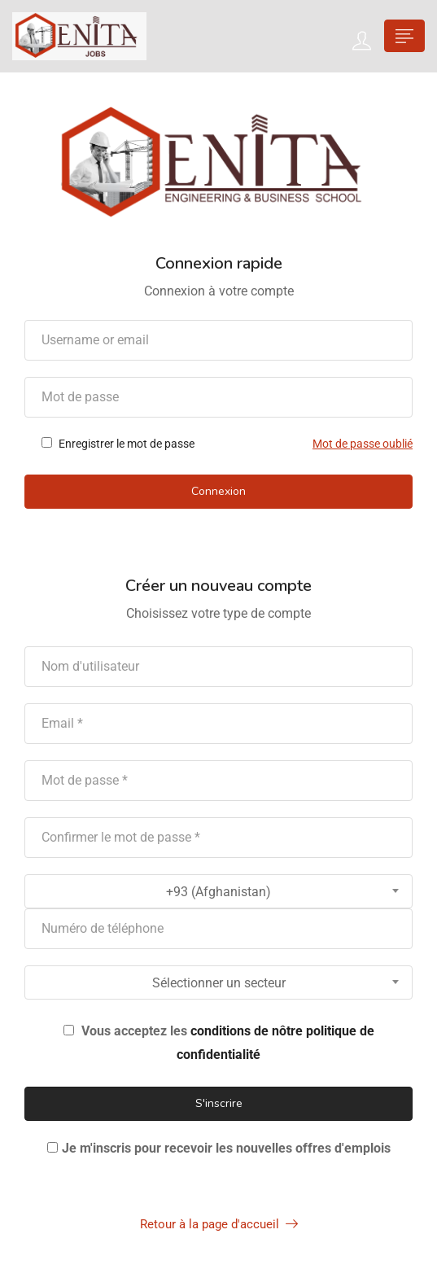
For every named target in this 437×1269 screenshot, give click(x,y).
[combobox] (218, 891)
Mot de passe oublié (362, 443)
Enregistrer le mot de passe (118, 443)
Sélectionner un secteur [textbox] (219, 983)
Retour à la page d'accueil (219, 1224)
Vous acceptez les (218, 1042)
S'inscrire (219, 1103)
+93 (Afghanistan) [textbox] (218, 891)
